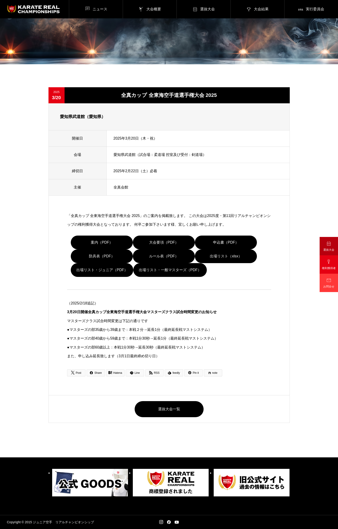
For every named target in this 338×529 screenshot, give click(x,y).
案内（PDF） (102, 242)
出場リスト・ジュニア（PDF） (102, 270)
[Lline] (135, 372)
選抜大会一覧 (169, 409)
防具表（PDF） (102, 256)
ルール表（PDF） (164, 256)
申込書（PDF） (226, 242)
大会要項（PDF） (164, 242)
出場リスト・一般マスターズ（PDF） (170, 270)
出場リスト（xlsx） (226, 256)
